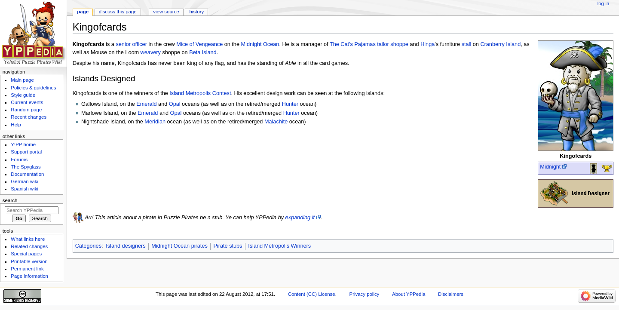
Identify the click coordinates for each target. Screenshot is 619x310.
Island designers (125, 246)
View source (166, 11)
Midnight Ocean (260, 44)
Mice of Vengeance (199, 44)
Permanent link (27, 268)
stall (467, 44)
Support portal (26, 151)
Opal (175, 104)
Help (16, 124)
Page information (29, 276)
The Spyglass (25, 166)
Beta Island (202, 52)
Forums (19, 159)
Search (10, 200)
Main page (22, 80)
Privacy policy (364, 294)
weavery (151, 52)
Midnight (550, 167)
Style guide (23, 95)
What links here (28, 239)
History (197, 11)
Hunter (290, 104)
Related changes (29, 246)
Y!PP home (23, 144)
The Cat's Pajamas (353, 44)
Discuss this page (118, 11)
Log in (603, 3)
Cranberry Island (500, 44)
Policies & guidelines (33, 87)
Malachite (276, 122)
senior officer (131, 44)
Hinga (427, 44)
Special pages (26, 253)
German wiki (24, 181)
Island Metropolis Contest (200, 93)
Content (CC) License (311, 294)
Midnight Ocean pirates (179, 246)
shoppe (399, 44)
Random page (26, 109)
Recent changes (28, 117)
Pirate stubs (227, 246)
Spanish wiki (24, 188)
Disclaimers (450, 294)
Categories (88, 246)
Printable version (29, 261)
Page (83, 11)
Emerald (146, 104)
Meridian (154, 122)
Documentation (27, 174)
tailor (383, 44)
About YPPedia (408, 294)
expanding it (300, 218)
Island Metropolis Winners (279, 246)
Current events (27, 102)
